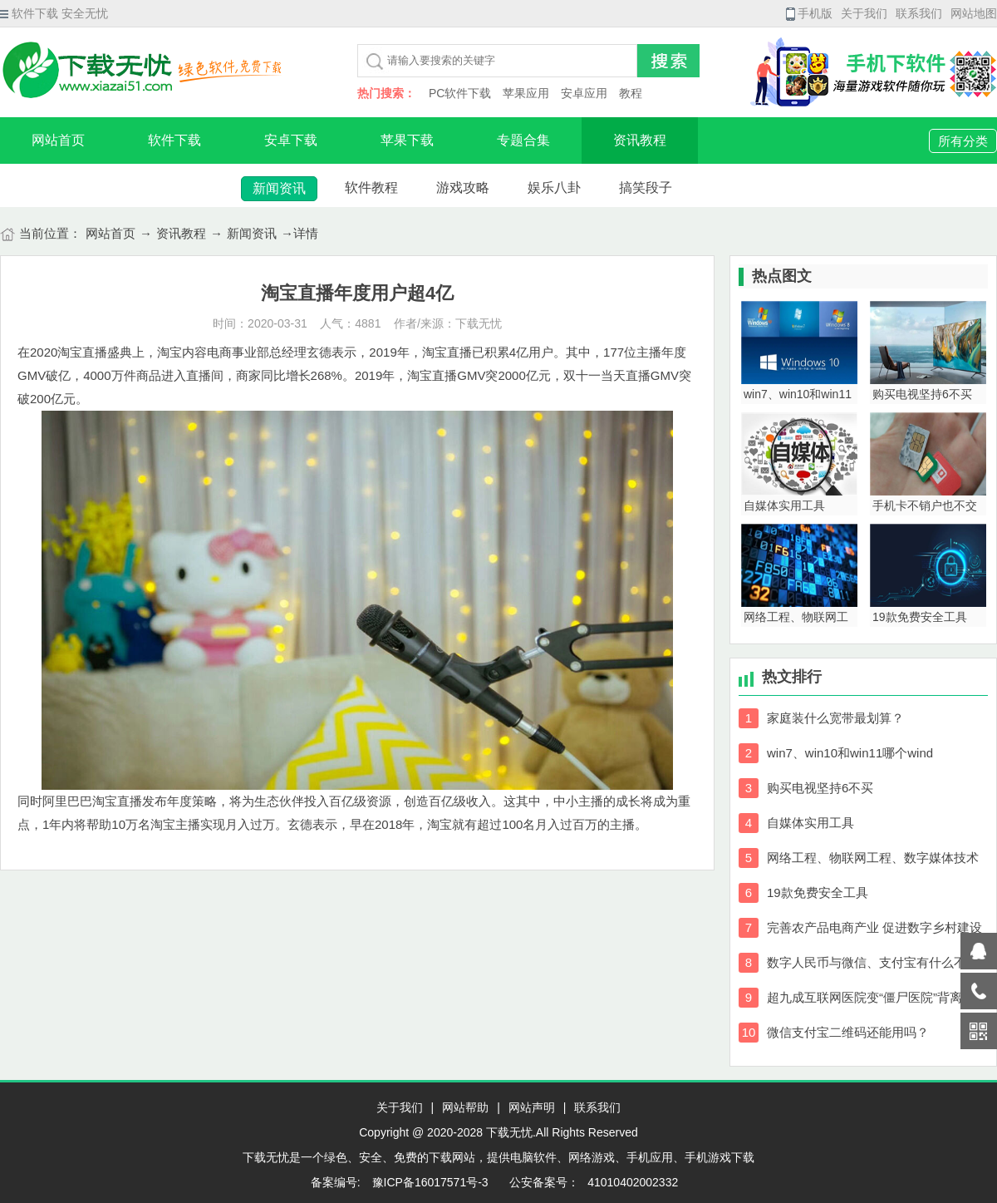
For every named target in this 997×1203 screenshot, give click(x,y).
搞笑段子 (645, 187)
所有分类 (963, 141)
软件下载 (174, 140)
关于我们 (864, 13)
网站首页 (58, 140)
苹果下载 (407, 140)
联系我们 (919, 13)
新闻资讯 (279, 188)
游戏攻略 (462, 187)
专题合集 (523, 140)
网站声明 (531, 1107)
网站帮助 (465, 1107)
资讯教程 (639, 140)
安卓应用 (584, 93)
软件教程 (371, 187)
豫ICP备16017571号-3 (429, 1182)
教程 (630, 93)
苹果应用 (526, 93)
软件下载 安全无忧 (54, 13)
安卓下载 (290, 140)
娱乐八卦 (554, 187)
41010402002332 (632, 1182)
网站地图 (973, 13)
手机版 (809, 13)
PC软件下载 (460, 93)
